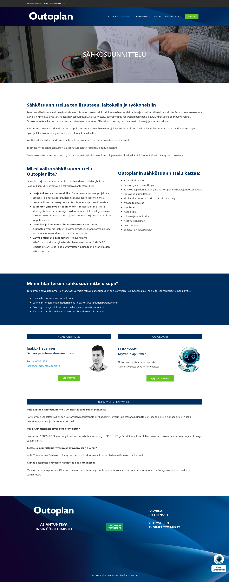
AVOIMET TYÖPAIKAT (164, 527)
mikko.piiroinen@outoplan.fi (55, 3)
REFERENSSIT (158, 515)
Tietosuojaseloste (120, 575)
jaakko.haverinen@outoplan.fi (43, 366)
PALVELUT (156, 511)
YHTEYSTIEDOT (159, 523)
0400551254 (39, 361)
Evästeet (135, 575)
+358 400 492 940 (34, 3)
